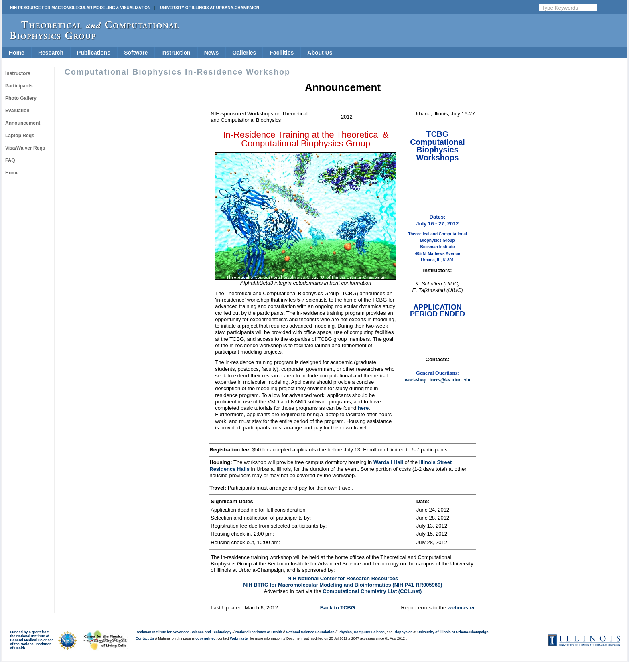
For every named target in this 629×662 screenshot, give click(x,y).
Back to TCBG (337, 608)
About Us (319, 52)
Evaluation (17, 110)
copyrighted (205, 638)
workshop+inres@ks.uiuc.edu (437, 380)
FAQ (10, 160)
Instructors (17, 73)
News (211, 52)
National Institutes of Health (258, 632)
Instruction (175, 52)
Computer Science (369, 632)
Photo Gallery (21, 98)
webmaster (461, 608)
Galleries (244, 52)
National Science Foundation (310, 632)
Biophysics (403, 632)
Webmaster (239, 638)
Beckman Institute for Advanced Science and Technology (183, 632)
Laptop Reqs (19, 135)
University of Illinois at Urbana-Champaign (209, 8)
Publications (93, 52)
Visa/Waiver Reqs (25, 148)
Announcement (22, 123)
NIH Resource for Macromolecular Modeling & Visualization (80, 8)
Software (136, 52)
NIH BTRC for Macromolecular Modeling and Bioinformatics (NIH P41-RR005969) (342, 585)
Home (16, 52)
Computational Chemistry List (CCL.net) (372, 591)
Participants (19, 86)
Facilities (282, 52)
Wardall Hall (388, 462)
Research (50, 52)
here (363, 408)
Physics (345, 632)
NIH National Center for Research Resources (343, 578)
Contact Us (145, 638)
